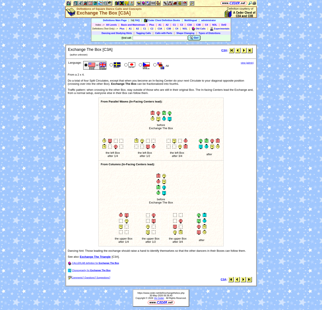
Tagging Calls (143, 33)
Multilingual (190, 20)
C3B (198, 24)
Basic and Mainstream (133, 24)
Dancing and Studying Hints (117, 33)
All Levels (111, 24)
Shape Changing (185, 33)
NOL (214, 24)
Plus (151, 24)
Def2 (223, 24)
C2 (181, 24)
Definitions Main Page (115, 20)
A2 (167, 24)
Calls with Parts (163, 33)
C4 (206, 24)
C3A (189, 24)
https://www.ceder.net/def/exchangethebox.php (161, 293)
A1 (159, 24)
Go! (194, 37)
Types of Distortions (209, 33)
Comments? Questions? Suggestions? (89, 277)
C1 (174, 24)
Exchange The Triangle (95, 256)
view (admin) (247, 62)
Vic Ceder (159, 298)
